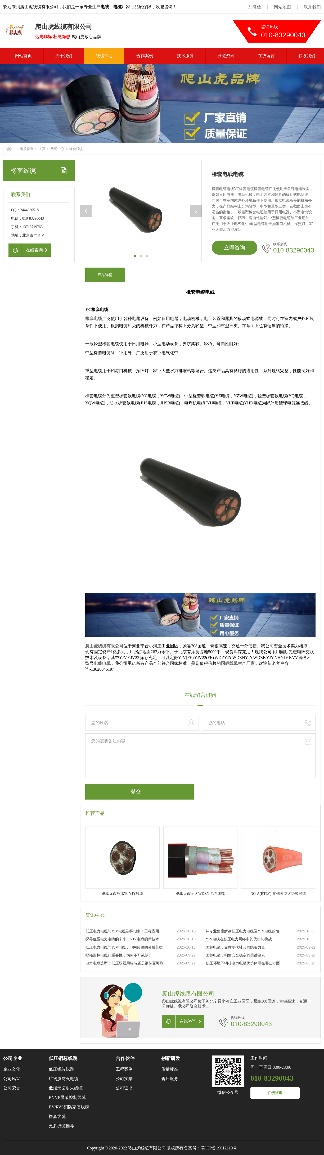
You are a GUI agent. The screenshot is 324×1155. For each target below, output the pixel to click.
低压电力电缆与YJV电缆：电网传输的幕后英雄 (124, 947)
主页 (42, 149)
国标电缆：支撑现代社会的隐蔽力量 (235, 947)
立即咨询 (234, 247)
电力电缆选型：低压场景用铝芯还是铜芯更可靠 (124, 963)
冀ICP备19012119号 (219, 1148)
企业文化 (11, 1069)
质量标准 (169, 1069)
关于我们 (63, 55)
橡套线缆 (76, 149)
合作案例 (144, 55)
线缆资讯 (225, 55)
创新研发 (170, 1058)
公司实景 (124, 1078)
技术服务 (185, 55)
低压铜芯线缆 (63, 1058)
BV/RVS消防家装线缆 (69, 1107)
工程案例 (124, 1069)
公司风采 (11, 1078)
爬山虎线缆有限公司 (104, 646)
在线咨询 (275, 1093)
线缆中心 (104, 55)
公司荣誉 (11, 1088)
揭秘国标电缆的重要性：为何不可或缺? (118, 955)
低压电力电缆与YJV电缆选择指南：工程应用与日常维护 (125, 931)
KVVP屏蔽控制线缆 (67, 1097)
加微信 (254, 7)
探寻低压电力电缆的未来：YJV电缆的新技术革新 (125, 939)
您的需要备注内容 (200, 755)
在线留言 (266, 55)
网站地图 (282, 7)
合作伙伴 (125, 1058)
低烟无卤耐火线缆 (66, 1088)
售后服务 (169, 1078)
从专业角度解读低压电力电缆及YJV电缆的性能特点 (246, 931)
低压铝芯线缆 (61, 1069)
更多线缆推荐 (61, 1126)
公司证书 (124, 1088)
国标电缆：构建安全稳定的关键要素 (235, 955)
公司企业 (12, 1058)
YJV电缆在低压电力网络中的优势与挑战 (239, 939)
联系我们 (312, 7)
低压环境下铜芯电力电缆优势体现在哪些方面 (243, 963)
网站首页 (23, 55)
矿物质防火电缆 (63, 1078)
